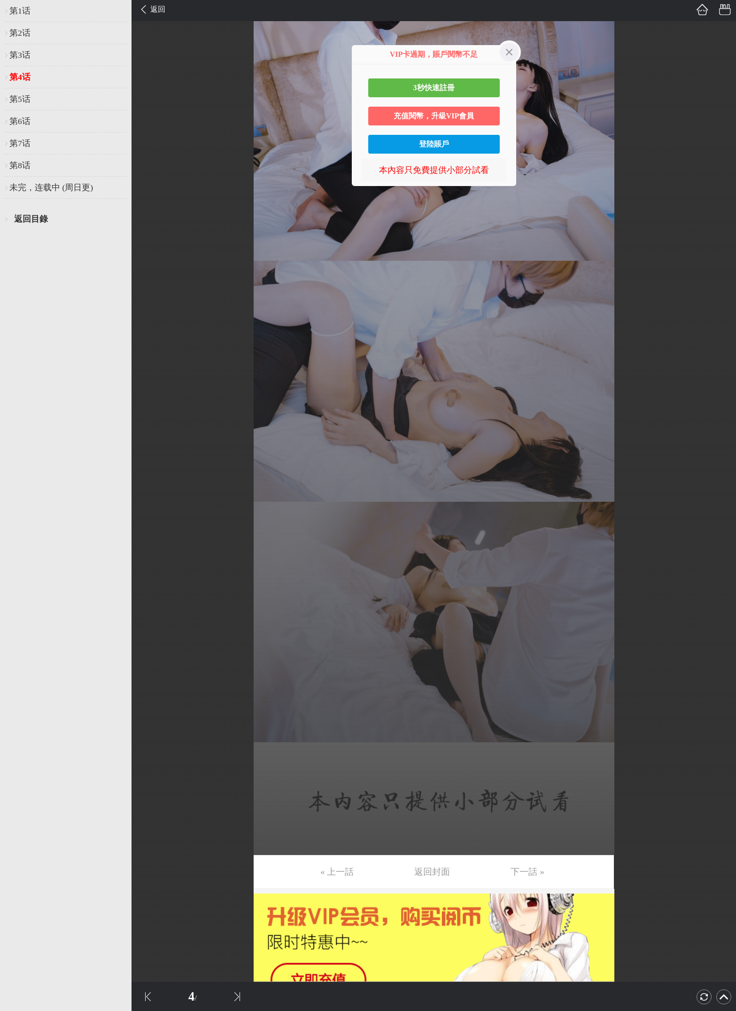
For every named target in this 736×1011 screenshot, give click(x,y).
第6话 (20, 121)
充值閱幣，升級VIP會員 (434, 116)
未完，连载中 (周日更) (51, 187)
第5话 (20, 99)
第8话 (20, 165)
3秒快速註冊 (434, 88)
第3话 (20, 55)
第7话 (20, 143)
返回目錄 (31, 219)
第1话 (20, 11)
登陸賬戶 (434, 144)
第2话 (20, 33)
